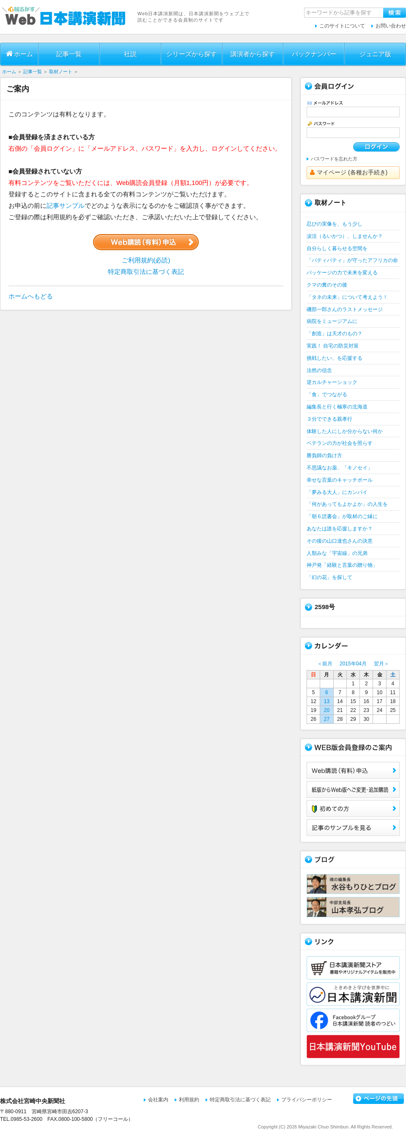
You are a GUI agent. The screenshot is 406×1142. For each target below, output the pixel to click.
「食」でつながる (327, 394)
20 (326, 710)
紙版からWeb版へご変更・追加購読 (353, 789)
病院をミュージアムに (332, 321)
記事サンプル (66, 205)
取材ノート (60, 71)
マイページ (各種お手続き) (348, 172)
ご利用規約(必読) (146, 260)
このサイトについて (342, 26)
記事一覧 (69, 54)
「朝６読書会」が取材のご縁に (342, 516)
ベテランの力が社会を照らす (340, 443)
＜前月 (324, 664)
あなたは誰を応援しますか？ (340, 529)
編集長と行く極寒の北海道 (337, 407)
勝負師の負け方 (324, 455)
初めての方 (353, 808)
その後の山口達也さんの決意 (340, 541)
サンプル (353, 827)
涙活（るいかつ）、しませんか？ (345, 236)
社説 (130, 54)
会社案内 (158, 1100)
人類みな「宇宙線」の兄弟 (337, 553)
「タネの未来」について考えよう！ (347, 297)
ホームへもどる (30, 296)
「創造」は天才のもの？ (334, 334)
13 (326, 701)
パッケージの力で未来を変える (342, 273)
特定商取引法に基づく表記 (146, 271)
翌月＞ (381, 664)
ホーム (19, 54)
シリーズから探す (191, 54)
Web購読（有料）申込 (353, 770)
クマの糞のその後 (327, 285)
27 (326, 719)
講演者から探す (252, 54)
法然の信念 (319, 370)
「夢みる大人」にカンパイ (337, 492)
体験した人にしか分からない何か (345, 431)
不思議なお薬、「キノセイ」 (340, 468)
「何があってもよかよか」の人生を (347, 504)
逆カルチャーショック (332, 382)
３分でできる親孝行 (329, 419)
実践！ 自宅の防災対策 (333, 346)
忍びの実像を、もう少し (334, 224)
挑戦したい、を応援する (334, 358)
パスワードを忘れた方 (334, 158)
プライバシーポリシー (306, 1100)
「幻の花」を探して (329, 577)
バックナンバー (314, 54)
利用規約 (189, 1100)
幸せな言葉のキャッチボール (340, 480)
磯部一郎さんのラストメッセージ (345, 309)
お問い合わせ (391, 26)
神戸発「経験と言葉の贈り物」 (342, 565)
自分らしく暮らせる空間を (337, 248)
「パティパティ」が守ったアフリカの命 (352, 260)
